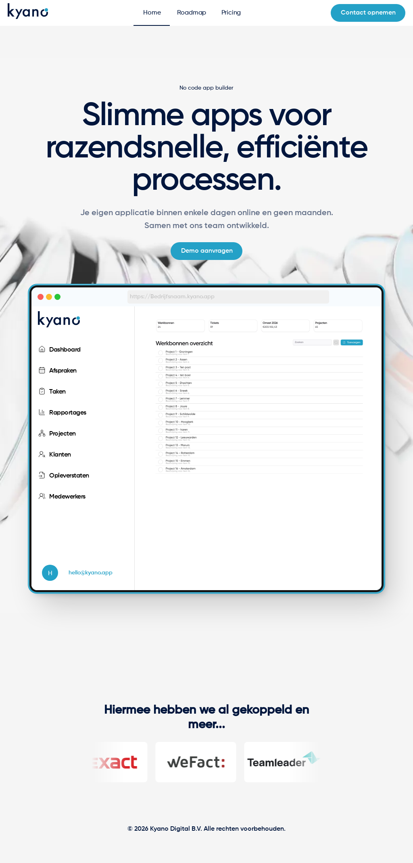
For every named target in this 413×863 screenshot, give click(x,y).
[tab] (151, 13)
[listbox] (82, 320)
